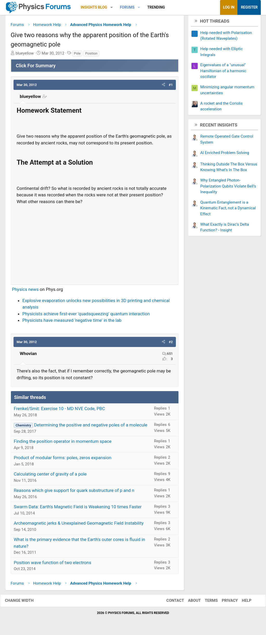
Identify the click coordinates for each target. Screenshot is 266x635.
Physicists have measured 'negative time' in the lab (72, 322)
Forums (127, 7)
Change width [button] (24, 602)
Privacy (225, 602)
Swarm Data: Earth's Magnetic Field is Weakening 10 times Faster (78, 508)
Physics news (25, 291)
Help (241, 602)
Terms (206, 602)
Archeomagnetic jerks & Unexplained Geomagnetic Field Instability (79, 525)
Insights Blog (94, 7)
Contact (170, 602)
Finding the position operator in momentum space (62, 443)
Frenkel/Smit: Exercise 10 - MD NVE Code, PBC (59, 410)
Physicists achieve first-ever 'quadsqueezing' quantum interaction (86, 315)
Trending (156, 7)
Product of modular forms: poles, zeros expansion (62, 459)
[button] (111, 7)
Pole (77, 55)
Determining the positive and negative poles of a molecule (90, 427)
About (189, 602)
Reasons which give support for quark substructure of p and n (74, 492)
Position (91, 55)
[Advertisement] (95, 244)
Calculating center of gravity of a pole (50, 476)
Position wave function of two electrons (52, 564)
